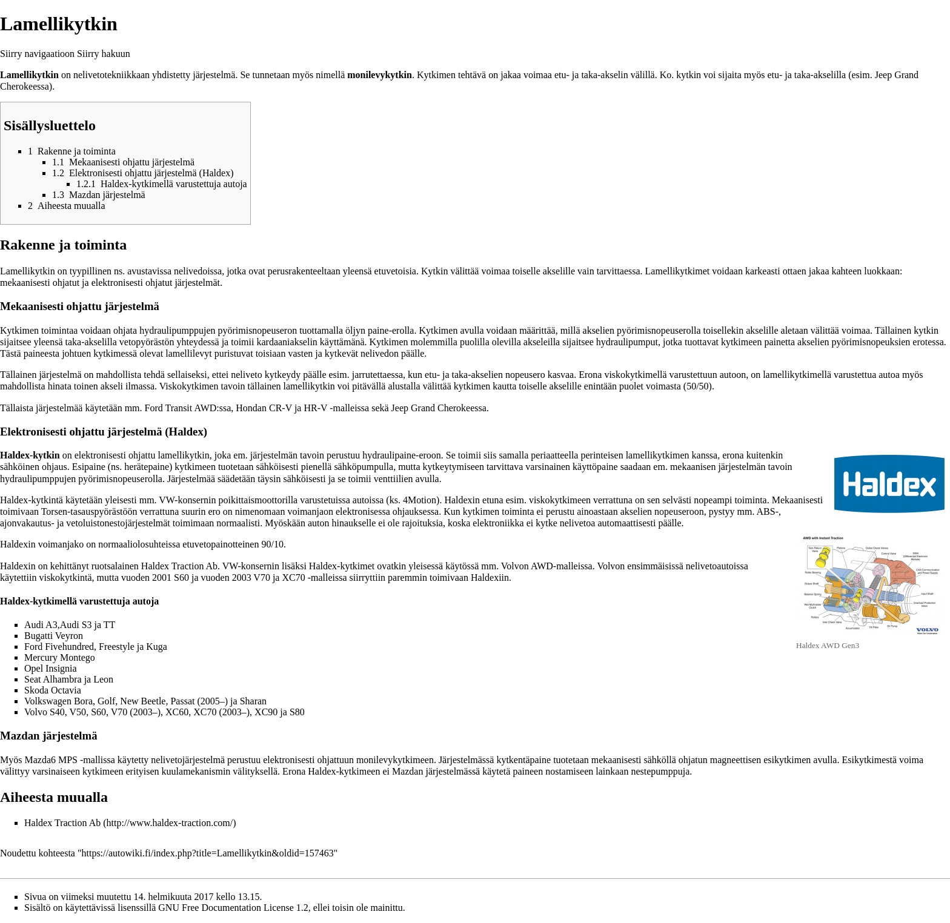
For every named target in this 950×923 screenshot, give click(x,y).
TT (110, 625)
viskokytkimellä (635, 374)
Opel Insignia (50, 668)
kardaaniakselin (286, 342)
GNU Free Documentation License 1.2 (233, 907)
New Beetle (142, 701)
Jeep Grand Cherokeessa (439, 408)
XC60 (176, 712)
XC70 (293, 577)
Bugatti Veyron (53, 635)
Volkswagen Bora (58, 701)
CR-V (280, 408)
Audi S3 (76, 625)
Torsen (54, 511)
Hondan (251, 408)
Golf (106, 701)
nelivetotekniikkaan (111, 75)
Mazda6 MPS (51, 760)
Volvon (515, 566)
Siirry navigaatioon (37, 53)
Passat (182, 701)
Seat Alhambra (53, 679)
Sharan (253, 701)
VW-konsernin (187, 500)
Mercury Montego (59, 657)
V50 (78, 712)
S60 (181, 577)
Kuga (156, 646)
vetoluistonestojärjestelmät (118, 523)
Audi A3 (41, 625)
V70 (261, 577)
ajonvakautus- (27, 523)
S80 (297, 712)
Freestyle (117, 646)
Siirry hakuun (103, 53)
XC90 (265, 712)
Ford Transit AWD (181, 408)
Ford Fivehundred (59, 646)
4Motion (419, 500)
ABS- (768, 511)
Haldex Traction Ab (62, 823)
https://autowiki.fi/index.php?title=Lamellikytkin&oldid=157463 (208, 853)
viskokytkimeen (560, 500)
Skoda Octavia (52, 690)
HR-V (315, 408)
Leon (103, 679)
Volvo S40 (44, 712)
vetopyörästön (146, 342)
